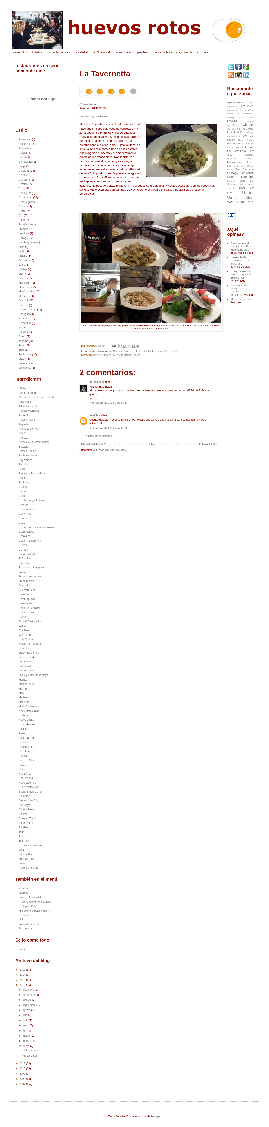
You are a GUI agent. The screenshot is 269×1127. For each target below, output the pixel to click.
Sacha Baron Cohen (30, 791)
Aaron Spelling (27, 392)
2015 (23, 969)
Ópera (249, 202)
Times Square (247, 184)
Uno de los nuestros (30, 845)
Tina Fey (24, 840)
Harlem (231, 139)
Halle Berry (25, 594)
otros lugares (123, 52)
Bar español (26, 161)
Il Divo (22, 616)
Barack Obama (27, 451)
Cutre (22, 522)
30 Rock (23, 388)
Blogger (155, 1116)
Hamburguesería (28, 242)
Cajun (22, 175)
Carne (22, 491)
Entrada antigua (207, 443)
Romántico (25, 323)
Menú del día (26, 291)
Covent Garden (245, 128)
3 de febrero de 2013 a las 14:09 (108, 428)
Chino (22, 188)
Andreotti (24, 415)
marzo (27, 1035)
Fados (22, 572)
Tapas (22, 345)
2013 (23, 980)
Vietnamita (25, 367)
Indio (21, 247)
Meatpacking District (240, 158)
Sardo (177, 351)
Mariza (23, 679)
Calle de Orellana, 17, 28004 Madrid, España (116, 355)
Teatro (22, 836)
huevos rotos (19, 52)
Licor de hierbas (28, 657)
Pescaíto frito (26, 746)
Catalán (23, 184)
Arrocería (24, 148)
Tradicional (25, 354)
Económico (25, 224)
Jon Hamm (25, 634)
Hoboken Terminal (29, 608)
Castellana (232, 125)
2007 (23, 1084)
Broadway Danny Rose (32, 473)
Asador (23, 152)
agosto (27, 1010)
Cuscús (23, 518)
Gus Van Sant (27, 590)
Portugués (25, 314)
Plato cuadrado (27, 309)
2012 (23, 985)
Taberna (23, 341)
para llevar (143, 52)
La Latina (247, 147)
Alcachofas (98, 351)
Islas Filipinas (233, 147)
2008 (23, 1078)
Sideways (24, 805)
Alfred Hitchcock (28, 406)
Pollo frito (24, 751)
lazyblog (23, 892)
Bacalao (23, 446)
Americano (25, 139)
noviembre (29, 994)
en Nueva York (101, 52)
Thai (21, 350)
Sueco (22, 336)
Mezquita (24, 702)
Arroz (22, 433)
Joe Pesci (24, 630)
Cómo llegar (87, 104)
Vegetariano (26, 363)
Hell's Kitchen (246, 140)
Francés (23, 228)
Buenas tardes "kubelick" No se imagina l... (240, 260)
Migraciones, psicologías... (34, 910)
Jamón (23, 625)
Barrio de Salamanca (240, 114)
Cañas (22, 495)
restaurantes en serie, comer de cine (176, 52)
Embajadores (233, 136)
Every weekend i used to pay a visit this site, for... (241, 274)
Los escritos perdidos (31, 897)
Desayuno (25, 536)
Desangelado (26, 531)
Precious (24, 755)
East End (233, 132)
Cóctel (22, 210)
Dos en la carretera (30, 540)
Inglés (22, 251)
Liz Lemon (25, 661)
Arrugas (23, 437)
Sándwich (24, 827)
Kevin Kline (25, 648)
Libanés (23, 278)
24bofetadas (26, 928)
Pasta (160, 351)
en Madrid (82, 52)
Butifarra (24, 482)
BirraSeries (25, 464)
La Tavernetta (140, 351)
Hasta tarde (25, 603)
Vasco (22, 358)
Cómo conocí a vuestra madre (36, 527)
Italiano (127, 351)
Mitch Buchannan (29, 706)
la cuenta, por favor (59, 52)
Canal (251, 121)
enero (26, 1046)
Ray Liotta (25, 773)
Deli (21, 215)
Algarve (231, 102)
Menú (22, 693)
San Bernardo (244, 169)
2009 (23, 1073)
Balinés (23, 157)
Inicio (152, 443)
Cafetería (24, 170)
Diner (22, 219)
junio (26, 1020)
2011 (23, 1063)
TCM (21, 831)
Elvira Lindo (25, 563)
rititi (21, 919)
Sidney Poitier (27, 809)
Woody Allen (26, 854)
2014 (23, 974)
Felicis (22, 949)
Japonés (24, 260)
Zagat (22, 863)
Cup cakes (25, 513)
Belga (22, 166)
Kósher (23, 269)
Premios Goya (27, 760)
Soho (242, 181)
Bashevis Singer (28, 455)
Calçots (23, 486)
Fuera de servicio (29, 924)
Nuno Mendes (27, 724)
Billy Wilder (25, 460)
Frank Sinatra (26, 581)
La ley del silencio (29, 652)
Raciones (24, 318)
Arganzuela (232, 106)
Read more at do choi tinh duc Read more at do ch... (241, 246)
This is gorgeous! (241, 299)
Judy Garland (26, 639)
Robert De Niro (27, 782)
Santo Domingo (240, 177)
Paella (22, 728)
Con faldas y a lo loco (31, 500)
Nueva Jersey (246, 162)
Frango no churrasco (31, 576)
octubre (27, 999)
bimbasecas (97, 381)
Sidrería (23, 332)
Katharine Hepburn (30, 643)
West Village (236, 202)
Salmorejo (25, 796)
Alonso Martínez (113, 351)
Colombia (231, 129)
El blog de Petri (27, 906)
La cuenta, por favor (93, 116)
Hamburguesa (27, 599)
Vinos (22, 849)
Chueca (248, 125)
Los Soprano (26, 670)
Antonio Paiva (27, 419)
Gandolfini (25, 585)
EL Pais (23, 549)
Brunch (23, 477)
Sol (252, 180)
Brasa (22, 469)
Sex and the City (28, 800)
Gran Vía (248, 136)
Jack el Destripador (30, 621)
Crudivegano (26, 202)
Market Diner (26, 684)
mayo (26, 1025)
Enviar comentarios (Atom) (111, 450)
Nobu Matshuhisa (29, 711)
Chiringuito (25, 193)
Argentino (24, 143)
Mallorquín (25, 282)
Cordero (23, 504)
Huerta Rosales (246, 143)
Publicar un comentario (98, 435)
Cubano (23, 206)
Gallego (23, 238)
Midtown (232, 162)
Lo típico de (25, 666)
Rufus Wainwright (29, 787)
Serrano (231, 181)
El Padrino (25, 558)
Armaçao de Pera (29, 428)
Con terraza (25, 197)
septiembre (29, 1005)
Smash (23, 814)
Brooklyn (232, 121)
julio (25, 1015)
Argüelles (24, 424)
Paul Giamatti (26, 737)
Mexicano (24, 296)
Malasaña (249, 155)
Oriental (23, 300)
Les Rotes (233, 150)
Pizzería (168, 351)
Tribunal (231, 188)
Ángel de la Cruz (28, 867)
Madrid (151, 351)
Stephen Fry (26, 822)
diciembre (29, 989)
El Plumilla (25, 915)
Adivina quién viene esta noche (37, 397)
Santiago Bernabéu (240, 173)
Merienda (24, 697)
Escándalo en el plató (31, 567)
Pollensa (231, 166)
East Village (247, 132)
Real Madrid (26, 778)
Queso (22, 769)
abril (25, 1030)
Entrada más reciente (93, 443)
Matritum (24, 688)
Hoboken (232, 143)
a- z (206, 52)
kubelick (37, 52)
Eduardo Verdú (27, 554)
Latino (22, 273)
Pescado (24, 742)
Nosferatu (24, 715)
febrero (27, 1040)
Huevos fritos (26, 612)
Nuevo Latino (26, 719)
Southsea (232, 184)
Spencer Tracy (27, 818)
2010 (23, 1068)
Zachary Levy (26, 858)
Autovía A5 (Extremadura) (34, 442)
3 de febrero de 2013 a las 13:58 (108, 402)
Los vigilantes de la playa (33, 675)
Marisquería (25, 287)
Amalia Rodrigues (29, 410)
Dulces (23, 545)
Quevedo (241, 166)
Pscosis (23, 764)
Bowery (230, 117)
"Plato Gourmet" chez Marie (35, 901)
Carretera (24, 179)
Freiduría (24, 233)
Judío (22, 264)
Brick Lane (246, 117)
